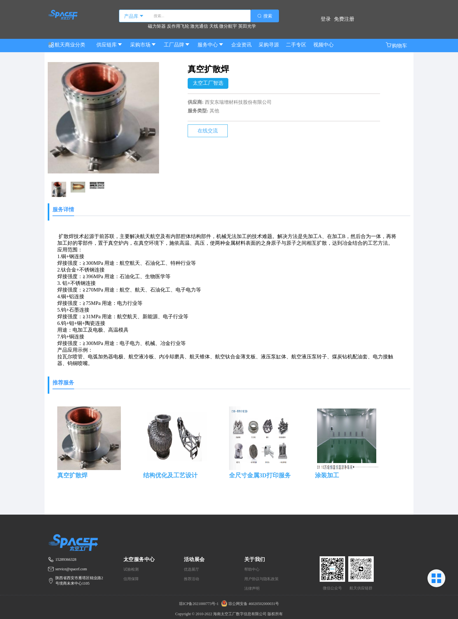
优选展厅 (191, 569)
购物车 (396, 45)
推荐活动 (191, 579)
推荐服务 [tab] (63, 383)
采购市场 (143, 44)
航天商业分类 (66, 43)
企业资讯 (241, 44)
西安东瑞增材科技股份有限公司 (238, 102)
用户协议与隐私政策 (261, 579)
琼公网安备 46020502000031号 (249, 603)
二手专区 (296, 44)
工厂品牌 (177, 44)
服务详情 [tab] (63, 210)
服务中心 (211, 44)
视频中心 (323, 44)
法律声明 (252, 588)
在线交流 (208, 130)
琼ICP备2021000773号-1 (199, 603)
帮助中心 (252, 569)
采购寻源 (269, 44)
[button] (396, 46)
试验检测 (131, 569)
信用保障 (131, 579)
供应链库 (109, 44)
